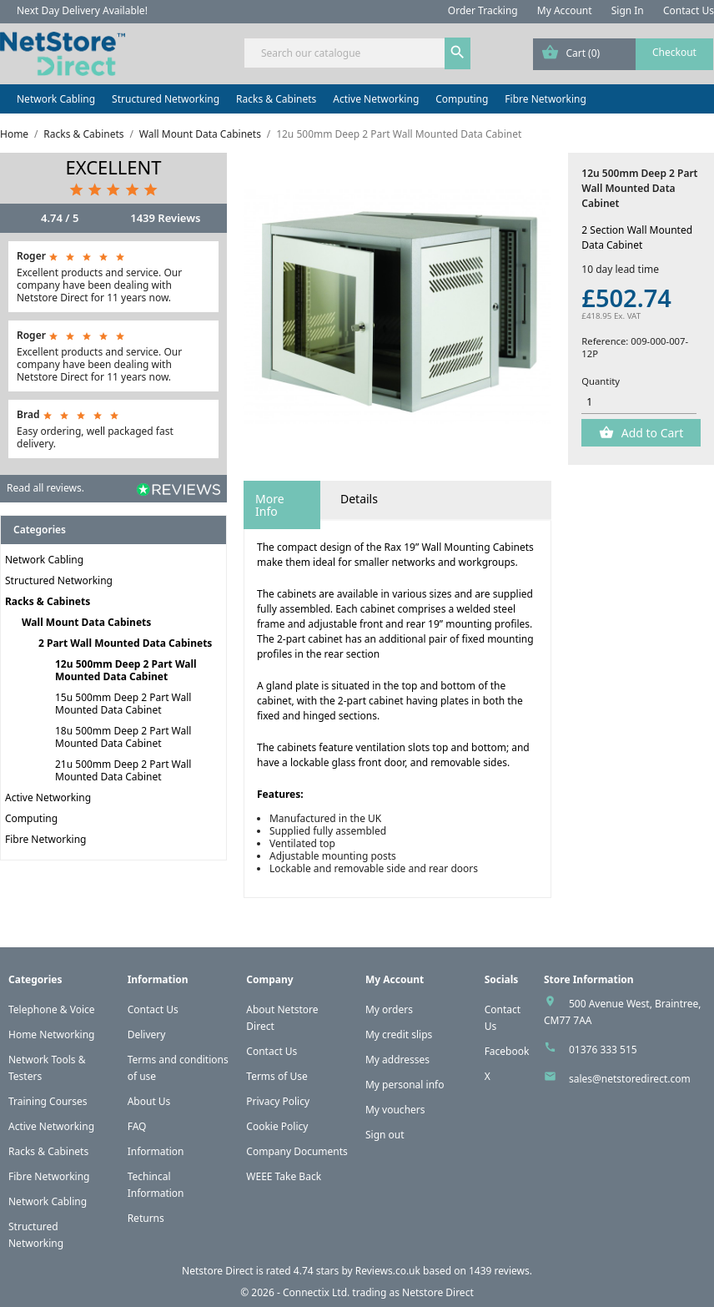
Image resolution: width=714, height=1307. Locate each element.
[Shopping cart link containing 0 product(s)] (623, 54)
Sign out (385, 1135)
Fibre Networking (545, 99)
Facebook (507, 1051)
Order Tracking (483, 10)
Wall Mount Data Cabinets (86, 622)
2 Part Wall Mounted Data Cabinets (125, 643)
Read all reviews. (45, 488)
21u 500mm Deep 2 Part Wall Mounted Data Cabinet (123, 770)
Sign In (627, 10)
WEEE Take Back (283, 1176)
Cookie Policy (277, 1126)
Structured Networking (165, 99)
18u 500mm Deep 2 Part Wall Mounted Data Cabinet (123, 737)
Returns (146, 1218)
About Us (149, 1101)
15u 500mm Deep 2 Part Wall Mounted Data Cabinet (123, 703)
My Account (564, 10)
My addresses (397, 1059)
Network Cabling (56, 99)
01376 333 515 (603, 1049)
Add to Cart (650, 433)
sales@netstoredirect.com (630, 1079)
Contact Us (688, 10)
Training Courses (48, 1101)
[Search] (357, 53)
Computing (461, 99)
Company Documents (297, 1151)
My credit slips (398, 1034)
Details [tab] (359, 499)
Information (156, 1151)
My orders (389, 1009)
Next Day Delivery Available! (82, 10)
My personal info (405, 1084)
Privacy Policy (277, 1101)
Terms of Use (276, 1076)
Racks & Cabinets (276, 99)
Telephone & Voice (51, 1009)
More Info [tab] (269, 505)
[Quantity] (638, 402)
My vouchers (395, 1110)
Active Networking (376, 99)
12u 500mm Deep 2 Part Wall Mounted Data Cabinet (126, 670)
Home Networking (51, 1034)
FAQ (137, 1126)
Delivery (147, 1034)
